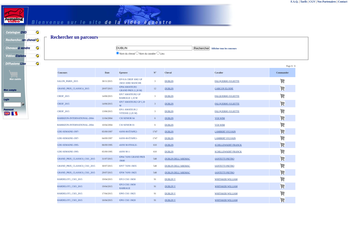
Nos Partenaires (326, 1)
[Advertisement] (329, 104)
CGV (312, 1)
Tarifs (303, 1)
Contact (342, 1)
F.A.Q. (294, 1)
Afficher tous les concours (224, 48)
